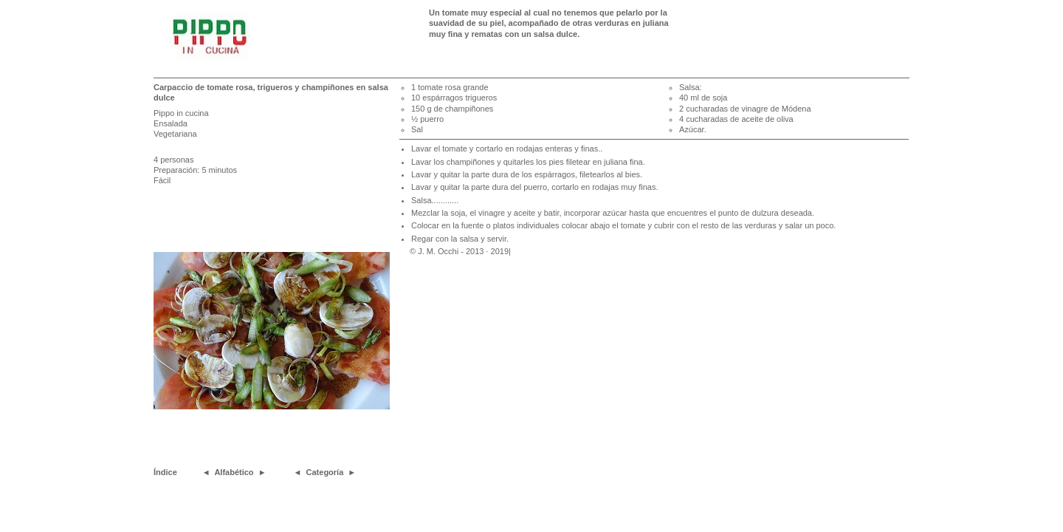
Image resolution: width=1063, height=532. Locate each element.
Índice (165, 472)
